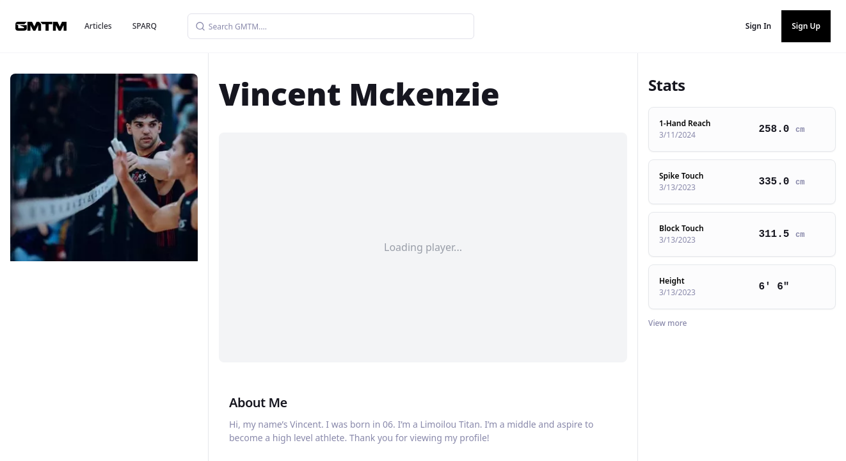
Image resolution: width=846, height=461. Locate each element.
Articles (98, 25)
